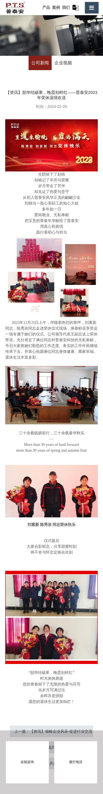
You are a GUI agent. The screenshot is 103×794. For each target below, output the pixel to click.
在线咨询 (27, 762)
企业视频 (63, 62)
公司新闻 (40, 62)
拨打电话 (75, 762)
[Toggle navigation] (92, 8)
